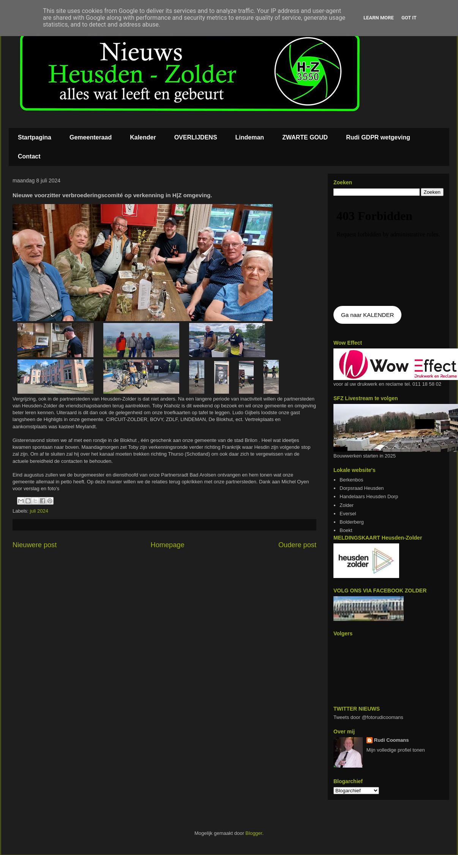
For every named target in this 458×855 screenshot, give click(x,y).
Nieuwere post (35, 545)
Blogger (253, 833)
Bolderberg (352, 522)
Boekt (346, 530)
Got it (409, 18)
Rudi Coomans (391, 740)
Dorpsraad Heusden (362, 488)
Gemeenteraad (90, 137)
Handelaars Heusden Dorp (369, 496)
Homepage (168, 545)
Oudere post (297, 545)
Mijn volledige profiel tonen (395, 750)
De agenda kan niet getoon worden (388, 251)
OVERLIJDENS (195, 137)
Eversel (348, 513)
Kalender (143, 137)
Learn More (378, 18)
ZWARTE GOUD (305, 137)
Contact (29, 156)
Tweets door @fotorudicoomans (368, 717)
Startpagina (34, 137)
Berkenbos (351, 480)
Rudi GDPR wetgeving (378, 137)
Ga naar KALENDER (367, 315)
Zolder (347, 505)
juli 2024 (39, 511)
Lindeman (249, 137)
